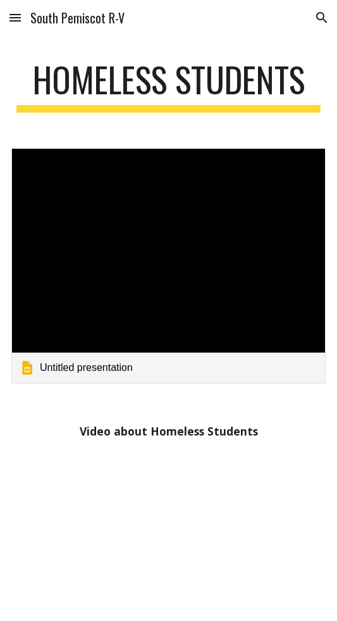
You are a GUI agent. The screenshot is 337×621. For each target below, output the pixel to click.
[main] (168, 85)
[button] (15, 17)
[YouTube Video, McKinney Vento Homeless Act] (168, 527)
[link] (168, 266)
